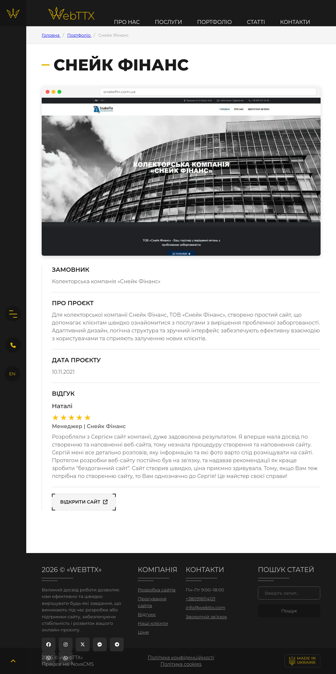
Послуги (168, 22)
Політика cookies (180, 664)
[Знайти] (289, 610)
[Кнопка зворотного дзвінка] (13, 345)
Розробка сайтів (157, 589)
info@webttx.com (205, 607)
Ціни (143, 632)
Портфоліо (214, 22)
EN (12, 373)
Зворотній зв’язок (206, 616)
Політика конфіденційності (181, 658)
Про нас (127, 22)
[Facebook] (48, 644)
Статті (256, 22)
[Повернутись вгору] (13, 661)
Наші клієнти (153, 623)
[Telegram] (117, 644)
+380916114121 (200, 598)
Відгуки (147, 614)
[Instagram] (66, 644)
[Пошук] (289, 593)
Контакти (295, 22)
